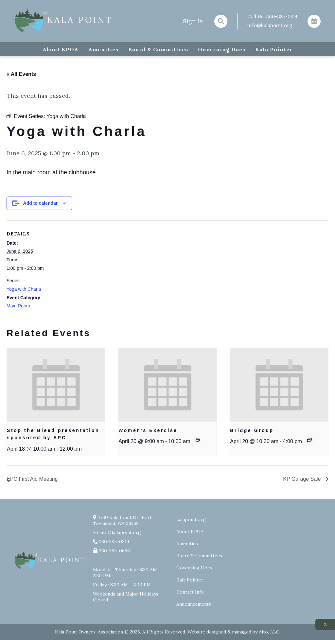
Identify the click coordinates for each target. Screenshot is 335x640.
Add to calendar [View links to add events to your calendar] (40, 203)
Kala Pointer (273, 49)
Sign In (193, 21)
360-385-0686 (114, 551)
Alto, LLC (269, 632)
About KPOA (61, 49)
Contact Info (190, 592)
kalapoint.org (191, 519)
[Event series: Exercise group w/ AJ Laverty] (198, 440)
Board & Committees (158, 49)
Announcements (193, 604)
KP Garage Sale (302, 479)
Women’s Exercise (148, 430)
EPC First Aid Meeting (32, 479)
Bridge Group (251, 430)
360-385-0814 (282, 16)
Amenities (103, 49)
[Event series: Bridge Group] (309, 440)
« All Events (21, 74)
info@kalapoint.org (269, 25)
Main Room (18, 305)
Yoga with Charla (24, 289)
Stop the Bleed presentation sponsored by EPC (53, 434)
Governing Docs (221, 49)
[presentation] (56, 385)
